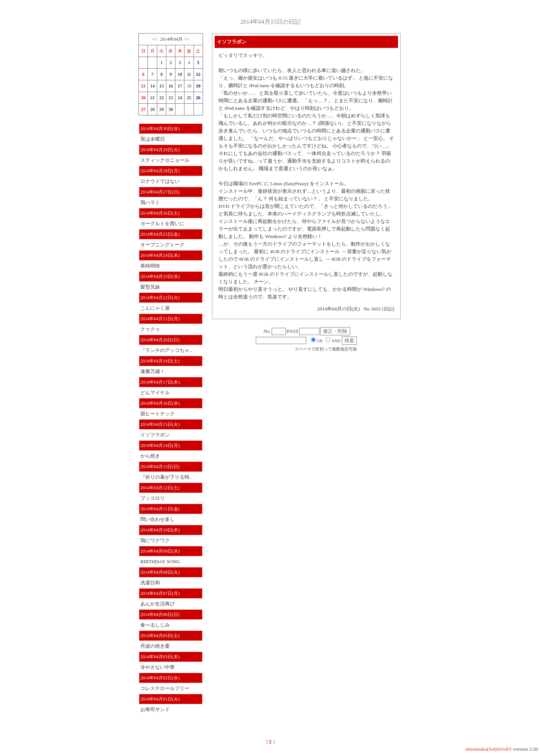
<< (154, 39)
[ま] (270, 741)
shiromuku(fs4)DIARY (489, 749)
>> (187, 39)
